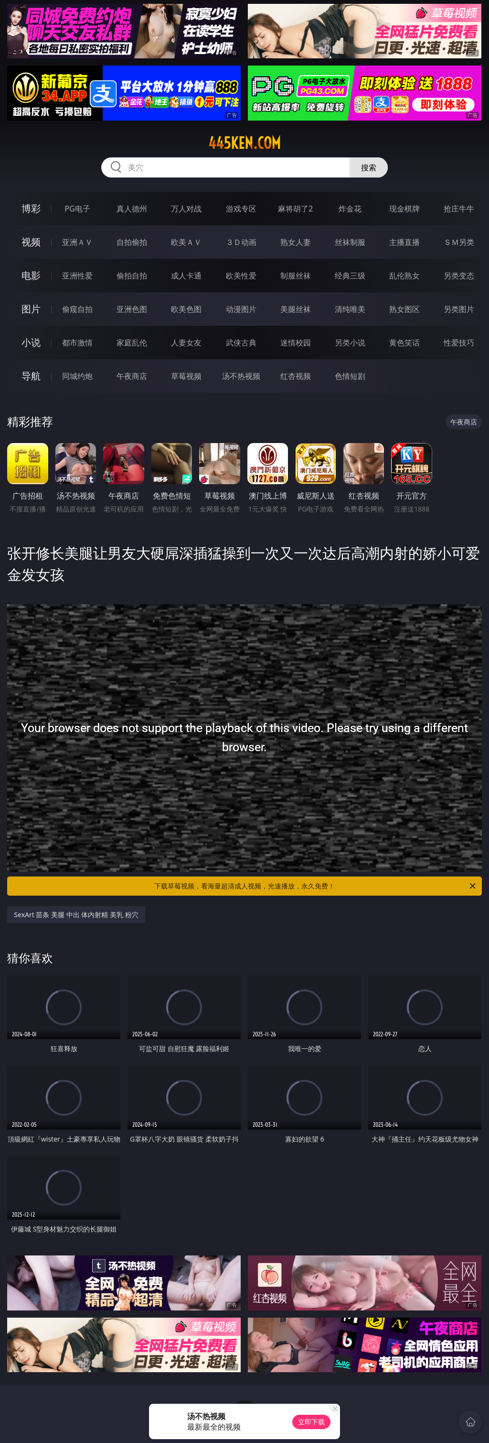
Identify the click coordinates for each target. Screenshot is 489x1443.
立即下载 (311, 1421)
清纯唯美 (350, 309)
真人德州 (132, 208)
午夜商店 (132, 376)
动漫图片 (241, 309)
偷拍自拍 (132, 275)
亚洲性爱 (77, 275)
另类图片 (459, 309)
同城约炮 (77, 376)
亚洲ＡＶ (77, 242)
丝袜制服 (350, 242)
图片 (31, 308)
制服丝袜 (295, 275)
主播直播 (404, 242)
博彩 (31, 208)
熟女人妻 (295, 242)
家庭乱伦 (132, 342)
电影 (31, 275)
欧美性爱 (241, 275)
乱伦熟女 (404, 275)
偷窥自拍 (77, 309)
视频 (31, 241)
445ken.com (244, 143)
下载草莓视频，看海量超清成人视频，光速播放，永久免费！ (315, 886)
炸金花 (350, 208)
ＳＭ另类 (459, 242)
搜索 (368, 167)
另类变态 (459, 275)
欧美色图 (186, 309)
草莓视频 (186, 376)
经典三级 (350, 275)
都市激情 (77, 342)
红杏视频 (295, 376)
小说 (31, 342)
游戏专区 (241, 208)
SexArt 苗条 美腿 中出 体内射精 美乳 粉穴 (76, 914)
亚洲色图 (132, 309)
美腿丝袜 (295, 309)
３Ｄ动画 (241, 242)
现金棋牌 (404, 208)
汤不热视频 (241, 376)
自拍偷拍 (132, 242)
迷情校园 (295, 342)
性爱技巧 (459, 342)
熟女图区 (404, 309)
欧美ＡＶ (186, 242)
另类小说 (350, 342)
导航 (31, 375)
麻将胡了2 (295, 208)
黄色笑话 (404, 342)
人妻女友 (186, 342)
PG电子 (77, 208)
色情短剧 (350, 376)
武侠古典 (241, 342)
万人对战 (186, 208)
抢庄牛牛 (459, 208)
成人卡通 (186, 275)
